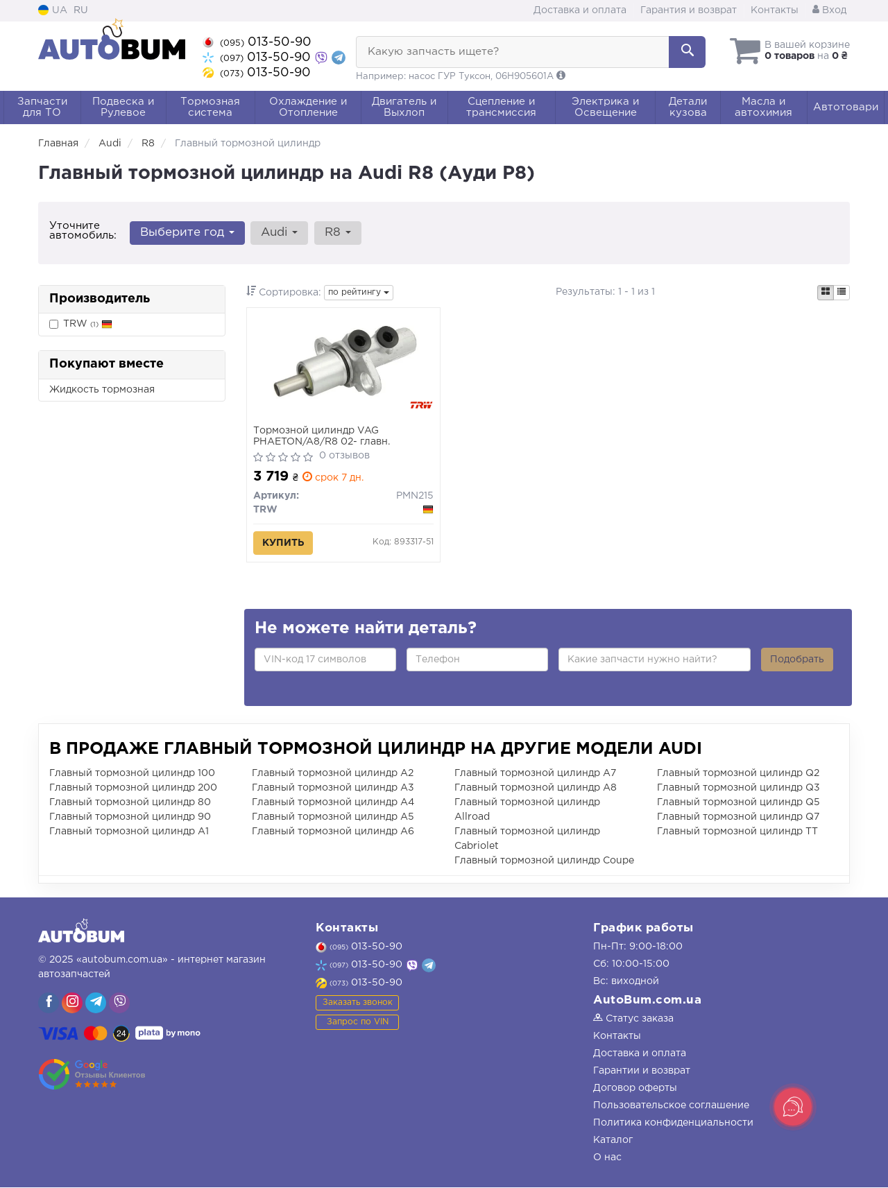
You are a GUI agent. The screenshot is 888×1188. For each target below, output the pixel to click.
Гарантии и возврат (641, 1071)
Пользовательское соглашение (671, 1106)
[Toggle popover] (793, 1107)
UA (52, 10)
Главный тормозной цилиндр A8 (535, 788)
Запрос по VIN (357, 1022)
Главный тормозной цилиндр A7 (535, 774)
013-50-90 (257, 42)
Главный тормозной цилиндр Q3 (738, 788)
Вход (829, 10)
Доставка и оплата (579, 10)
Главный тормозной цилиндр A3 (333, 788)
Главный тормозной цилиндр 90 (130, 817)
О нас (607, 1158)
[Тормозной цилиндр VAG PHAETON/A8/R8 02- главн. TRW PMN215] (343, 368)
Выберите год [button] (187, 232)
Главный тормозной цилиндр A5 (333, 817)
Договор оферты (635, 1089)
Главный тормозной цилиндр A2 (332, 774)
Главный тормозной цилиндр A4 (333, 803)
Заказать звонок (358, 1002)
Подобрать (797, 660)
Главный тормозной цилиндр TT (737, 832)
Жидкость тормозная (102, 390)
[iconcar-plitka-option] (825, 292)
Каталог (613, 1141)
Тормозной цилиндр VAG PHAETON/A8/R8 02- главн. (322, 437)
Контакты (775, 10)
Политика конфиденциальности (673, 1123)
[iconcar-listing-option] (841, 292)
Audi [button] (279, 232)
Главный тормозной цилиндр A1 (129, 832)
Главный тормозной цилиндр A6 (333, 832)
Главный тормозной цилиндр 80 (130, 803)
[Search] (685, 52)
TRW (87, 324)
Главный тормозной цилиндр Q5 (738, 803)
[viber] (48, 1003)
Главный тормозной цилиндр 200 (133, 788)
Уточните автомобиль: (83, 230)
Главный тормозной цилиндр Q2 (738, 774)
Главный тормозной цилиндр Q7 (738, 817)
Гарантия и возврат (688, 10)
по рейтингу (358, 292)
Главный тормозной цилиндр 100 (132, 774)
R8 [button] (337, 232)
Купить (284, 544)
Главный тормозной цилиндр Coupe (544, 861)
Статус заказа (633, 1019)
